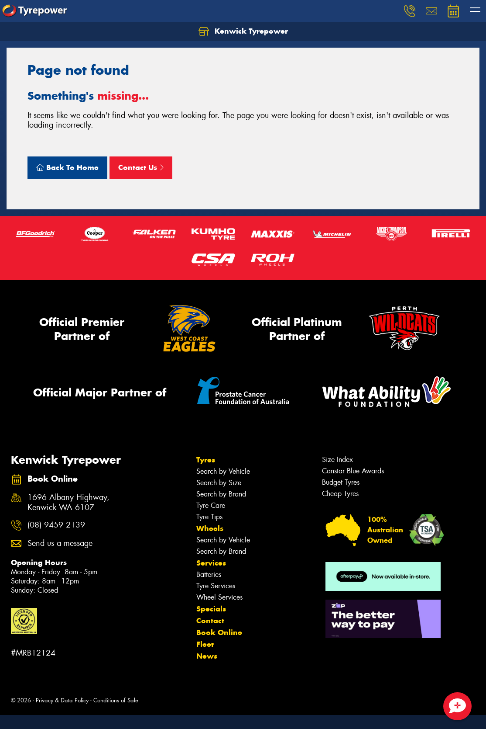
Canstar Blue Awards (353, 471)
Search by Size (218, 482)
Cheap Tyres (340, 493)
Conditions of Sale (115, 700)
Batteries (208, 574)
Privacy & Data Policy (62, 700)
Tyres (205, 460)
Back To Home (67, 167)
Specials (211, 609)
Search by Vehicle (223, 471)
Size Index (337, 459)
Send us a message (59, 543)
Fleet (205, 644)
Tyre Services (215, 585)
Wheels (209, 528)
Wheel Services (219, 597)
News (206, 656)
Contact (210, 620)
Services (211, 563)
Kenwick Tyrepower (243, 31)
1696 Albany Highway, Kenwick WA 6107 (68, 503)
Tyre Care (210, 505)
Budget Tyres (340, 482)
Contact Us (141, 167)
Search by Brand (221, 494)
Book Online (219, 632)
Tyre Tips (209, 516)
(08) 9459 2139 (56, 525)
